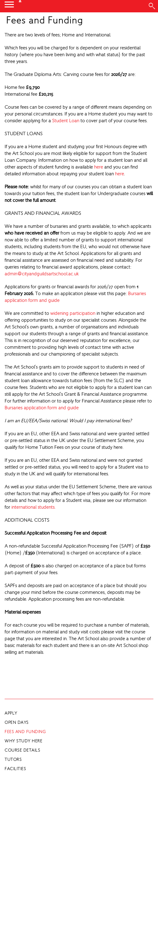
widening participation (72, 313)
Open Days (17, 722)
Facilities (15, 768)
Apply (11, 713)
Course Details (22, 750)
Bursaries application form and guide (42, 408)
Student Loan (65, 120)
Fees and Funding (25, 731)
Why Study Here (23, 740)
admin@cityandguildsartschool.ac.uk (42, 274)
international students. (33, 507)
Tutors (13, 759)
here (98, 167)
